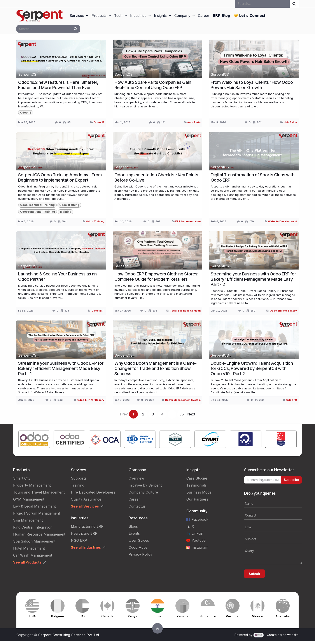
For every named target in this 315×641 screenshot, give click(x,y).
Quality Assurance (86, 499)
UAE (82, 616)
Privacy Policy (140, 554)
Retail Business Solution (185, 310)
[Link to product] (34, 440)
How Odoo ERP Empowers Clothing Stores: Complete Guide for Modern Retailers (156, 276)
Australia (282, 616)
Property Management (32, 485)
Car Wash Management (32, 555)
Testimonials (196, 485)
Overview (136, 478)
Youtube (199, 540)
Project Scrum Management (36, 513)
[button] (157, 628)
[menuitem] (79, 15)
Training (77, 485)
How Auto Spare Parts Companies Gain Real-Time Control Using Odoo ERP (152, 85)
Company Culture (143, 492)
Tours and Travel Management (39, 492)
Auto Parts (194, 122)
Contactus (137, 506)
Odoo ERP (97, 310)
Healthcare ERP (84, 533)
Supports (78, 478)
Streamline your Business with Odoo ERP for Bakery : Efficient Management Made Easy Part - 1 (60, 368)
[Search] (294, 4)
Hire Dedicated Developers (93, 492)
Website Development (282, 221)
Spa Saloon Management (34, 541)
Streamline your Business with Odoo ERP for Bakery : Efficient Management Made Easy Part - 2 (253, 279)
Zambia (182, 616)
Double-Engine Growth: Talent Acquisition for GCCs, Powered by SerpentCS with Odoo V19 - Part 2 (252, 368)
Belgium (57, 616)
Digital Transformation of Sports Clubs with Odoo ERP (252, 177)
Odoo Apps (138, 547)
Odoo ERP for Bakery (283, 310)
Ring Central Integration (32, 527)
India (157, 616)
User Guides (139, 540)
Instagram (200, 547)
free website (289, 635)
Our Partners (197, 499)
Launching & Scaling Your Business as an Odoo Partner (57, 276)
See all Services (85, 506)
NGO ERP (79, 540)
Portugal (232, 616)
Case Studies (197, 478)
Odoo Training (95, 221)
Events (134, 533)
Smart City (21, 478)
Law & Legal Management (34, 506)
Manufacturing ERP (87, 526)
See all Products (27, 562)
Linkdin (197, 533)
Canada (107, 616)
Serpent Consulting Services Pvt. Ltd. (69, 635)
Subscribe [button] (291, 480)
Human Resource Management (39, 534)
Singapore (208, 616)
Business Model (199, 492)
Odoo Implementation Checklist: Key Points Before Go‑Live (156, 177)
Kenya (132, 616)
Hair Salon (290, 122)
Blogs (133, 526)
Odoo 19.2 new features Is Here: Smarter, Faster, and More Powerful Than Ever (58, 85)
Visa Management (28, 520)
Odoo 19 (99, 122)
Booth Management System (183, 399)
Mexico (257, 616)
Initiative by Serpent (145, 485)
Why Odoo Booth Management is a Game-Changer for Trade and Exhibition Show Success (155, 368)
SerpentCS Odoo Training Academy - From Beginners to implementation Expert (60, 177)
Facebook (200, 519)
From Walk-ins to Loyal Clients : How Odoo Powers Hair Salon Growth (252, 85)
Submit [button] (254, 574)
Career (134, 499)
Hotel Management (29, 548)
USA (32, 616)
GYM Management (28, 499)
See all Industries (86, 547)
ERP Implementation (188, 221)
